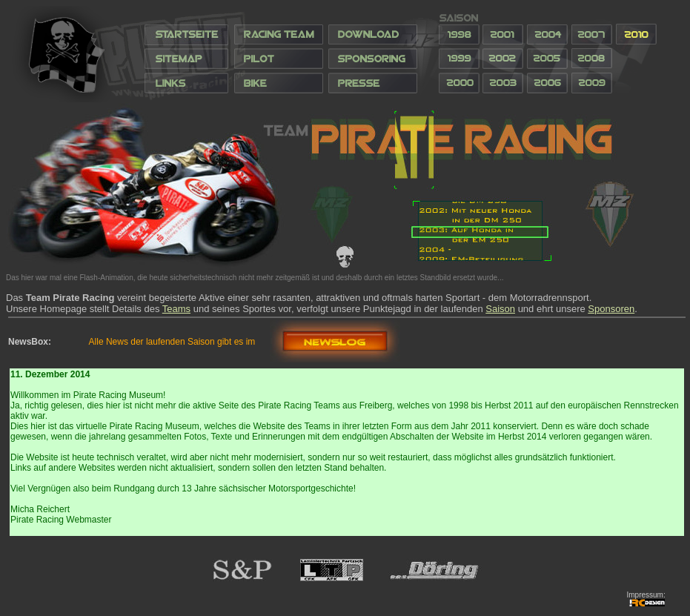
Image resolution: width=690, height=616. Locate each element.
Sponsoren (611, 308)
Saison (500, 308)
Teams (176, 308)
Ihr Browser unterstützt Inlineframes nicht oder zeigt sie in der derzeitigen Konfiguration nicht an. (339, 54)
